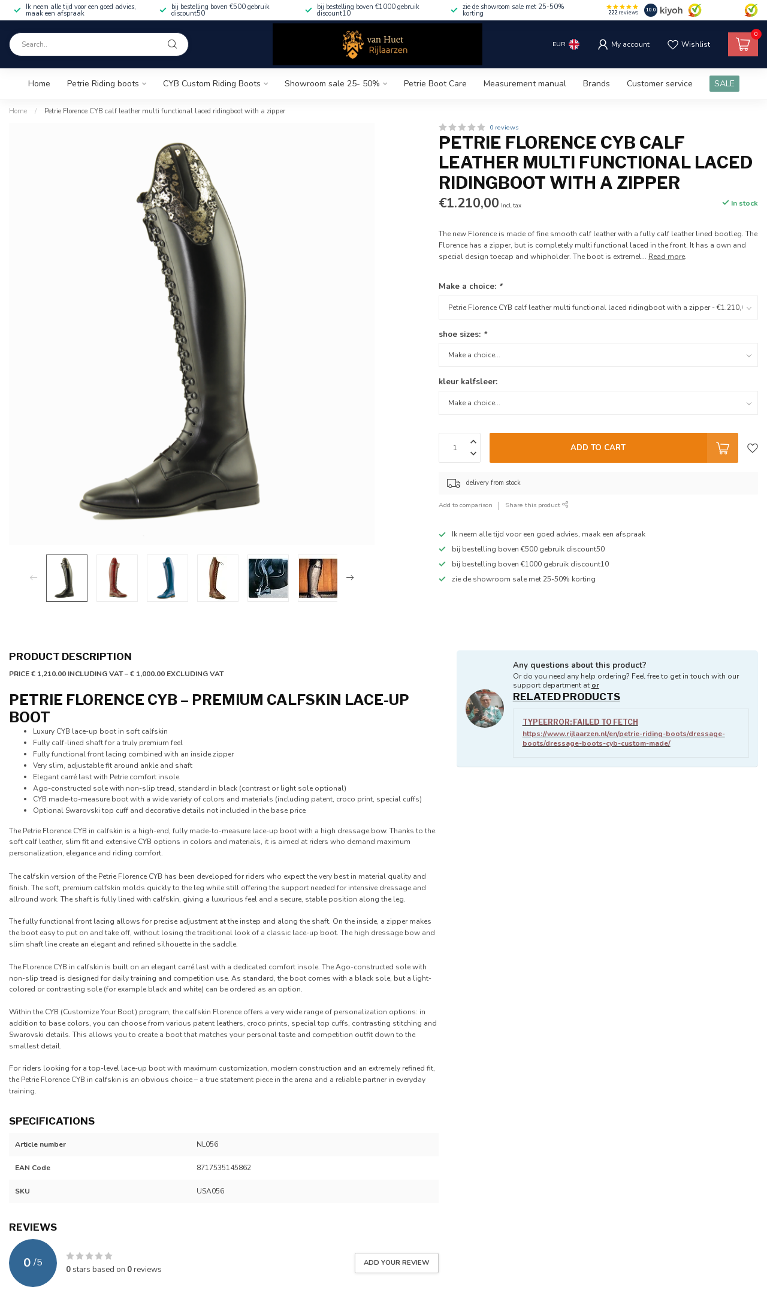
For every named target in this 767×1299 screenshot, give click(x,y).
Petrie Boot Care (435, 83)
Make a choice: (470, 286)
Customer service (660, 83)
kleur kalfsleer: (468, 381)
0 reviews (504, 127)
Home (39, 83)
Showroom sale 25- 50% (332, 83)
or (595, 685)
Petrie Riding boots (103, 83)
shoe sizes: (463, 334)
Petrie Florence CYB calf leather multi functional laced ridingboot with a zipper (164, 111)
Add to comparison (466, 505)
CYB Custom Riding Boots (212, 83)
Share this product (537, 505)
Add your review (397, 1262)
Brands (596, 83)
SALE (724, 83)
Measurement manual (525, 83)
